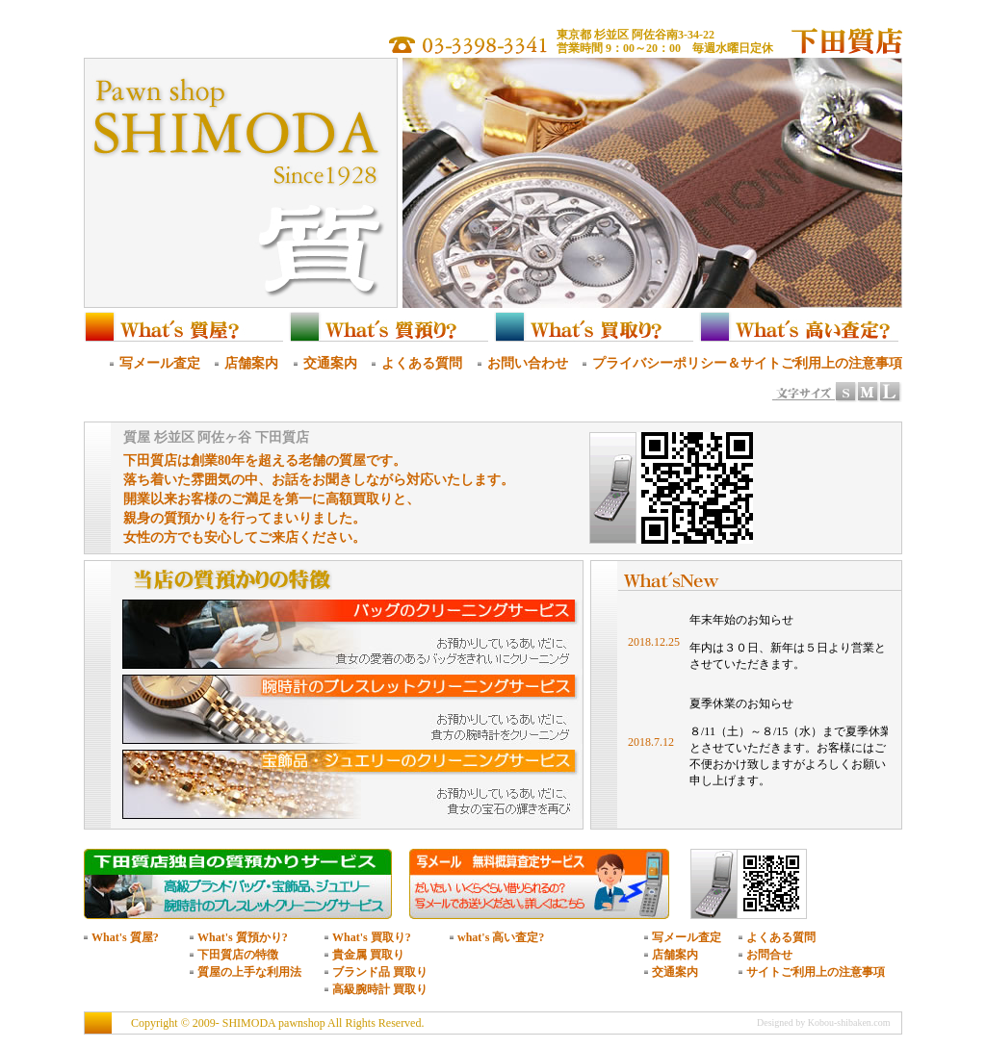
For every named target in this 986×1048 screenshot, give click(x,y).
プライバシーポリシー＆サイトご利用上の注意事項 (747, 363)
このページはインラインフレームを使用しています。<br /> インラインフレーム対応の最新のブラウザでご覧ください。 (758, 706)
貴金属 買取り (368, 954)
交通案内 (330, 363)
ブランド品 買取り (380, 972)
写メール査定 (159, 363)
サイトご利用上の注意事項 (815, 972)
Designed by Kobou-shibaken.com (824, 1022)
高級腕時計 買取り (380, 989)
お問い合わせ (527, 363)
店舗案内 (251, 363)
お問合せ (769, 954)
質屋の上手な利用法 (249, 972)
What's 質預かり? (242, 937)
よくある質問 (421, 363)
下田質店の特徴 (237, 954)
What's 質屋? (125, 937)
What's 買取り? (371, 937)
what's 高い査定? (500, 937)
